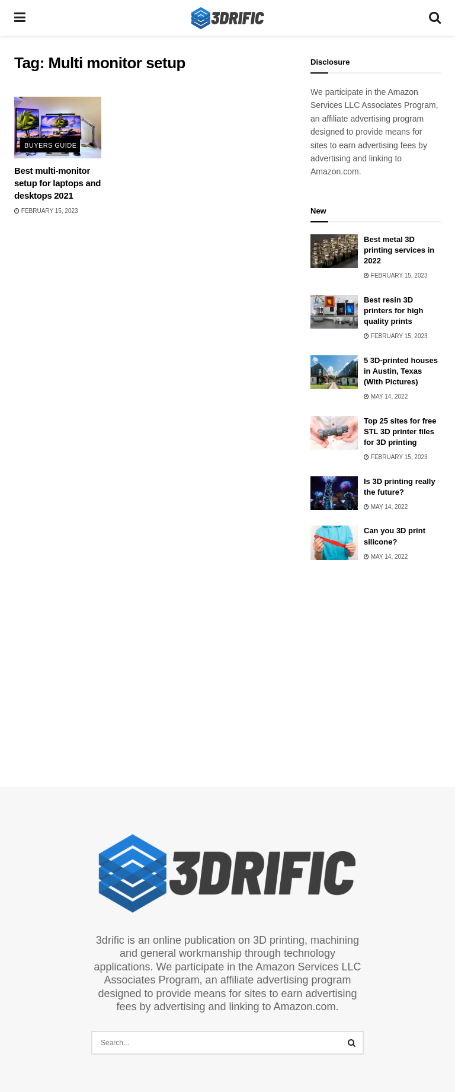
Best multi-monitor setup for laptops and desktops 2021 (57, 182)
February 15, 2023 (46, 211)
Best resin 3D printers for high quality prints (393, 310)
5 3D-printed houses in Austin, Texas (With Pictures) (401, 371)
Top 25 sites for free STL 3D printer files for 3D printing (400, 431)
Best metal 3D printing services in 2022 (399, 250)
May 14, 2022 (386, 396)
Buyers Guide (50, 145)
